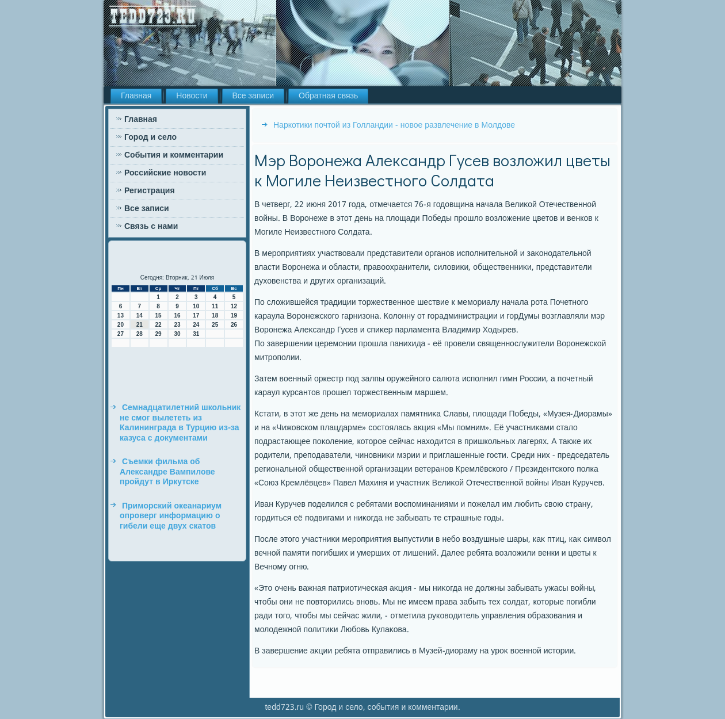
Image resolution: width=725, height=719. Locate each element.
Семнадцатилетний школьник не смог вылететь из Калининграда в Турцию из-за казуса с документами (180, 423)
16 (177, 315)
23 (177, 325)
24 (196, 325)
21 (139, 325)
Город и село (150, 137)
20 (120, 325)
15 (158, 315)
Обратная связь (328, 96)
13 (120, 315)
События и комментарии (173, 155)
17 (196, 315)
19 (234, 315)
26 (234, 325)
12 (234, 306)
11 (215, 306)
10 (196, 306)
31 (196, 334)
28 (139, 334)
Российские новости (165, 173)
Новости (191, 96)
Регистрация (149, 191)
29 (158, 334)
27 (120, 334)
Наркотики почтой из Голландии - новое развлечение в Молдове (394, 125)
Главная (136, 96)
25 (215, 325)
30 (177, 334)
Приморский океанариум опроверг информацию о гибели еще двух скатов (171, 516)
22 (158, 325)
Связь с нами (151, 227)
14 (139, 315)
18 (215, 315)
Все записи (253, 96)
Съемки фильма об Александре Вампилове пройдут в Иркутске (167, 472)
